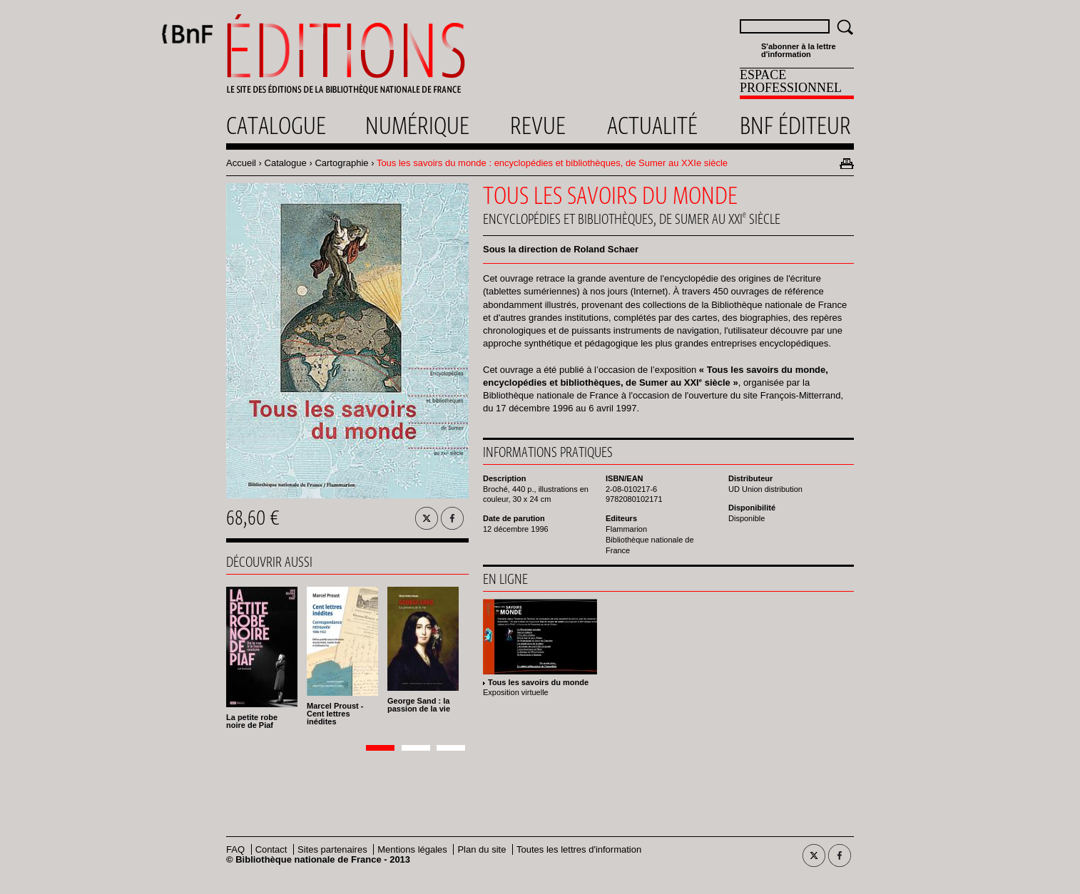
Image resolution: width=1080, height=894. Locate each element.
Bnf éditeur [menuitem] (795, 125)
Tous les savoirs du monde (538, 682)
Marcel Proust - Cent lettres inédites (335, 714)
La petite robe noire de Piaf (251, 721)
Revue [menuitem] (538, 125)
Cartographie (341, 163)
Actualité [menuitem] (652, 125)
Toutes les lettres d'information (578, 849)
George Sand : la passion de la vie (418, 705)
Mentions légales (412, 849)
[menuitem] (797, 83)
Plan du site (481, 849)
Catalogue (286, 163)
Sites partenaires (332, 849)
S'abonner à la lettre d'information (798, 50)
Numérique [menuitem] (417, 125)
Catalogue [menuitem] (276, 125)
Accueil (241, 163)
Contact (271, 849)
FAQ (235, 849)
